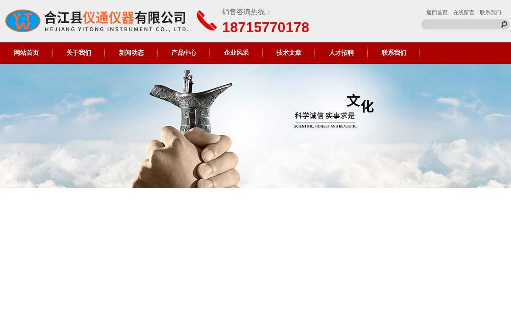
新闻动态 (131, 52)
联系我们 (490, 12)
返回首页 (437, 12)
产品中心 (183, 52)
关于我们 (78, 52)
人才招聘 (341, 52)
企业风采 (236, 52)
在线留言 (463, 12)
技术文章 (288, 52)
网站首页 (26, 52)
